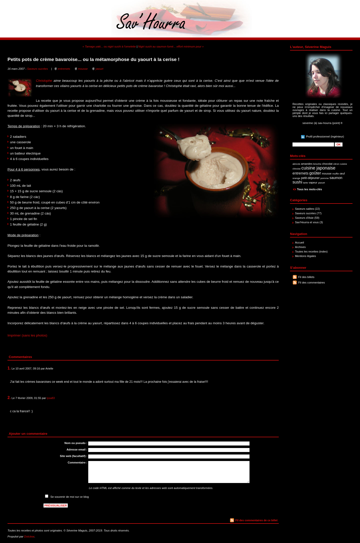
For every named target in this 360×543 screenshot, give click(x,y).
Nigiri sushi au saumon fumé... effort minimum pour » (171, 46)
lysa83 (51, 398)
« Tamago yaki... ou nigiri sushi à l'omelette (109, 46)
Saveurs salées (304, 208)
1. (9, 368)
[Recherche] (313, 144)
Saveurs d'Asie (304, 217)
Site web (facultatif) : (73, 456)
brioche (317, 163)
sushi (297, 182)
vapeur (313, 182)
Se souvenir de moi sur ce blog (69, 496)
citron (336, 163)
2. (9, 398)
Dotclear (29, 536)
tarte (305, 182)
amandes (306, 163)
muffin (335, 173)
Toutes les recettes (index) (311, 251)
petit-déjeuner (310, 178)
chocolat (327, 163)
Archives (300, 247)
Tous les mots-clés (309, 189)
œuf (342, 173)
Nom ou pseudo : (75, 443)
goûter (315, 173)
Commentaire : (77, 462)
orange (296, 178)
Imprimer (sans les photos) (27, 335)
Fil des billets (306, 277)
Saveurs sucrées (305, 213)
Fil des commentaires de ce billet (257, 520)
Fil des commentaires (311, 282)
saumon (336, 178)
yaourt (321, 182)
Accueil (299, 242)
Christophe (44, 80)
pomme (324, 178)
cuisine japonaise (319, 168)
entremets (300, 173)
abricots (296, 164)
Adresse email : (76, 449)
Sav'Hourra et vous (307, 222)
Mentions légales (305, 256)
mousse (327, 173)
